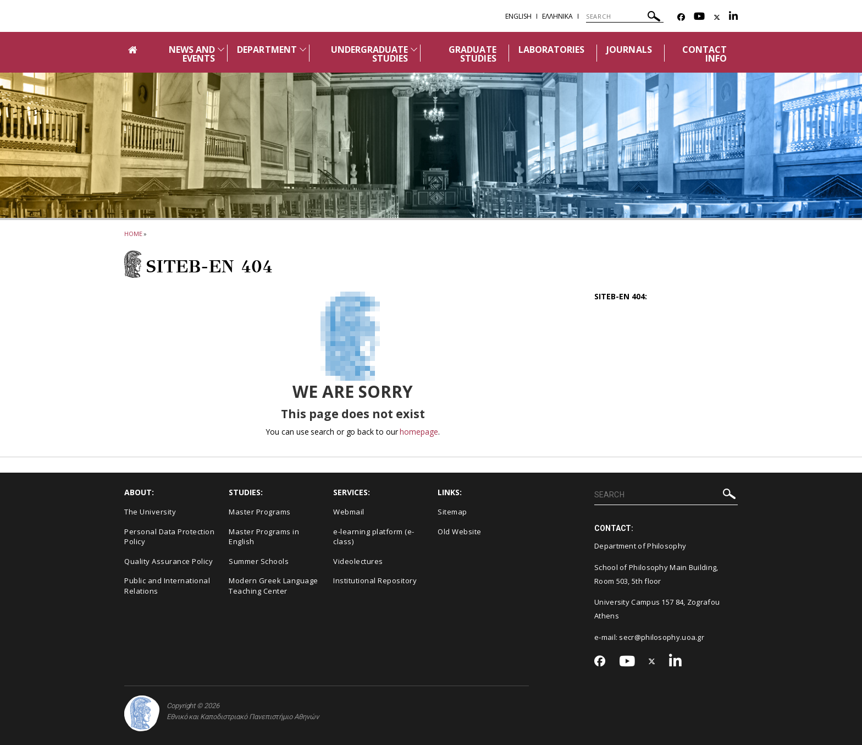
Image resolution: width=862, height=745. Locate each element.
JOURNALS (628, 49)
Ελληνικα (557, 16)
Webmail (348, 512)
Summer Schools (259, 561)
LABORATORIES (551, 49)
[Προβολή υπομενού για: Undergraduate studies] (414, 49)
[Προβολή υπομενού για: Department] (303, 49)
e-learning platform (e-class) (374, 537)
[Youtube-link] (699, 17)
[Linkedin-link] (733, 17)
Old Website (460, 531)
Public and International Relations (167, 586)
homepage (419, 431)
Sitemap (452, 512)
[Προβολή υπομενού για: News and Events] (221, 49)
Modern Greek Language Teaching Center (273, 586)
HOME (133, 233)
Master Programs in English (264, 537)
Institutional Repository (375, 580)
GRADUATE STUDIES (472, 53)
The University (150, 512)
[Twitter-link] (717, 17)
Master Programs (260, 512)
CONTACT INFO (704, 53)
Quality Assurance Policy (168, 561)
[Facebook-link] (681, 17)
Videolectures (358, 561)
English (518, 16)
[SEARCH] (625, 16)
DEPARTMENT (267, 49)
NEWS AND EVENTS (192, 53)
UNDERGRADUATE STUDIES (369, 53)
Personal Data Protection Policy (169, 537)
